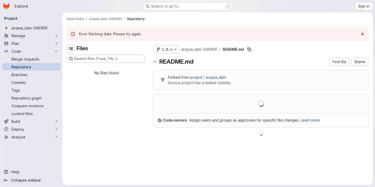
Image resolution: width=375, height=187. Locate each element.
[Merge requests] (31, 59)
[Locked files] (31, 113)
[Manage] (31, 35)
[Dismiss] (362, 34)
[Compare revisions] (31, 105)
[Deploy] (31, 129)
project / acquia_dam (208, 77)
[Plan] (31, 43)
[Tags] (31, 90)
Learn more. (311, 120)
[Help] (31, 172)
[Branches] (31, 74)
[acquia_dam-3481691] (31, 27)
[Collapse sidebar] (31, 180)
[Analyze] (31, 137)
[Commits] (31, 82)
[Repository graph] (31, 98)
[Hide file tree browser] (71, 48)
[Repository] (31, 66)
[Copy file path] (249, 49)
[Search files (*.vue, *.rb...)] (106, 59)
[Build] (31, 121)
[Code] (31, 51)
